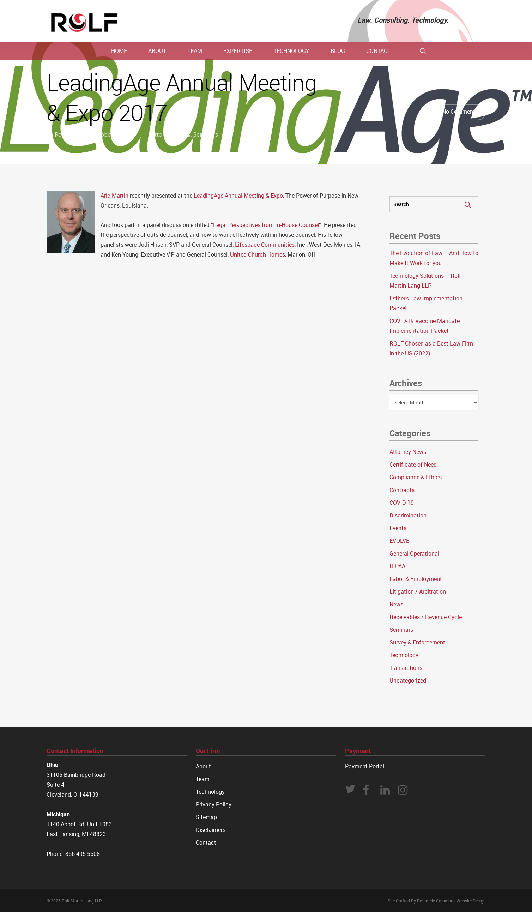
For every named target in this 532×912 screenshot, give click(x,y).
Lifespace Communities (265, 244)
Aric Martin (114, 195)
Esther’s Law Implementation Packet (426, 303)
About (203, 766)
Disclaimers (210, 830)
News (396, 604)
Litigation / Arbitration (417, 591)
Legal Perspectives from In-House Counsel (266, 225)
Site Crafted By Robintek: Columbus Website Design (437, 901)
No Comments (453, 112)
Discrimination (408, 515)
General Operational (414, 553)
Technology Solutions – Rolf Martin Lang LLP (425, 280)
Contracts (402, 490)
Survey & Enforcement (417, 642)
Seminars (205, 134)
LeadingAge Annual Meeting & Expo (238, 195)
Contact (206, 842)
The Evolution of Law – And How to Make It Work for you (433, 258)
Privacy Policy (213, 804)
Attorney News (171, 134)
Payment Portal (364, 766)
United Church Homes (257, 254)
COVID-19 (401, 502)
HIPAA (397, 566)
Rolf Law (66, 134)
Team (203, 779)
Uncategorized (407, 680)
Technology (403, 655)
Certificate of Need (413, 464)
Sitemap (206, 817)
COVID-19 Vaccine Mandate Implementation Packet (424, 326)
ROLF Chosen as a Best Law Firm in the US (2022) (431, 348)
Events (397, 528)
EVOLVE (399, 541)
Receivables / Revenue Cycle (425, 617)
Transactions (405, 668)
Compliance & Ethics (415, 477)
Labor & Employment (415, 579)
